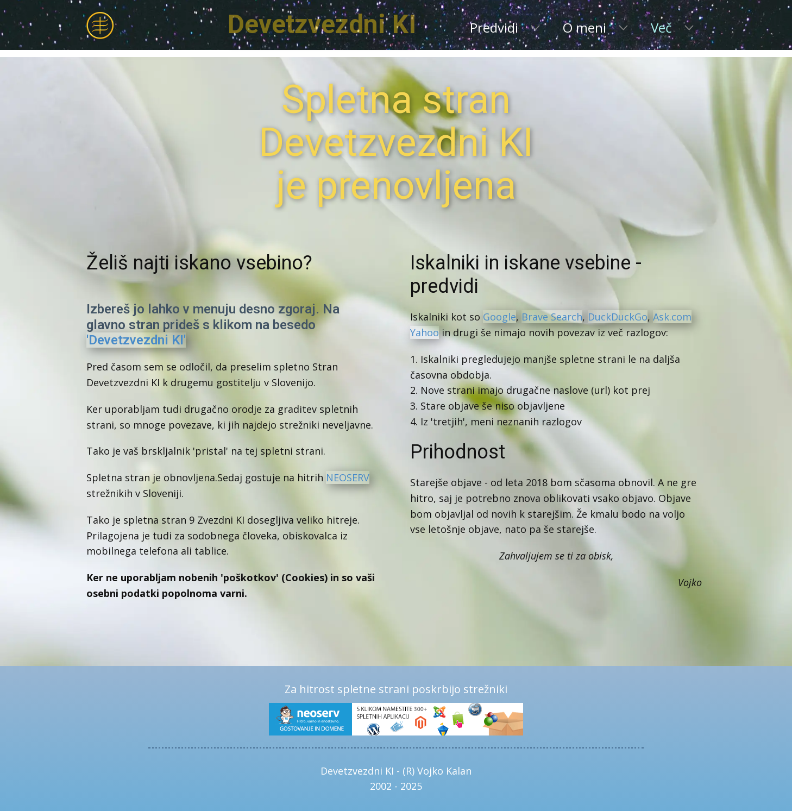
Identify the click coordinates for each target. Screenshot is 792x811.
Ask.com (672, 316)
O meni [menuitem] (584, 27)
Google (499, 316)
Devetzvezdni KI (366, 24)
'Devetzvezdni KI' (136, 340)
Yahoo (424, 332)
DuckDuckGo (618, 316)
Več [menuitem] (661, 27)
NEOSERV (347, 477)
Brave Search (551, 316)
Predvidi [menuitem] (494, 27)
